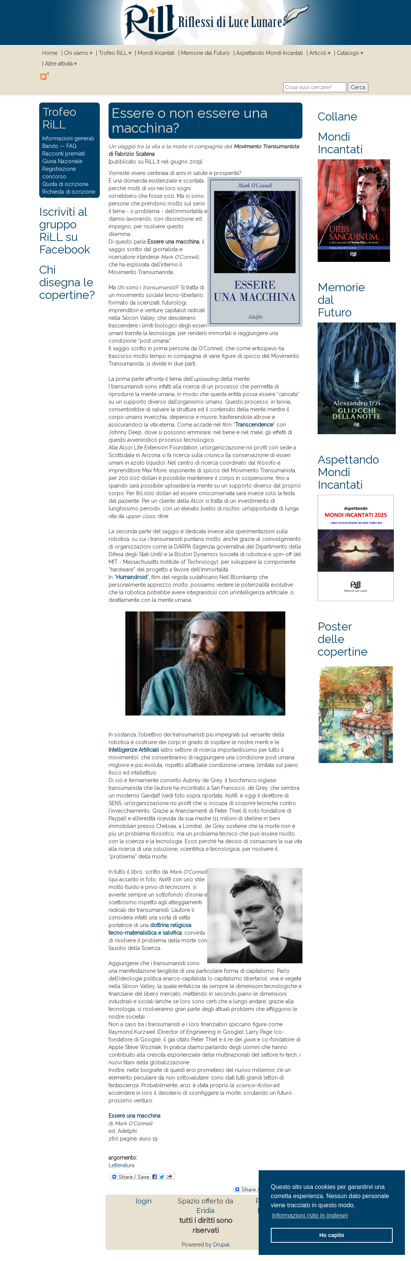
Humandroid (131, 577)
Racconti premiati (63, 154)
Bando (50, 146)
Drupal (221, 1245)
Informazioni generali (68, 138)
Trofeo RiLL (113, 53)
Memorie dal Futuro (205, 53)
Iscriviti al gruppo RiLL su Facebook (64, 230)
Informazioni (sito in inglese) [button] (310, 1215)
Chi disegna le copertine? (67, 282)
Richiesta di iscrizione (68, 192)
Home (50, 53)
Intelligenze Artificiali (134, 750)
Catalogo (348, 53)
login (144, 1201)
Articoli (317, 53)
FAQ (71, 146)
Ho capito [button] (331, 1235)
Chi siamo (76, 53)
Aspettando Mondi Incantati (269, 53)
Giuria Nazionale (62, 161)
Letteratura (121, 1165)
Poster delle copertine (343, 639)
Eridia (205, 1210)
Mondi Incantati (156, 53)
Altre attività (59, 64)
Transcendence (254, 425)
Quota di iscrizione (65, 184)
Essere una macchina (134, 1116)
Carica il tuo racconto (68, 199)
